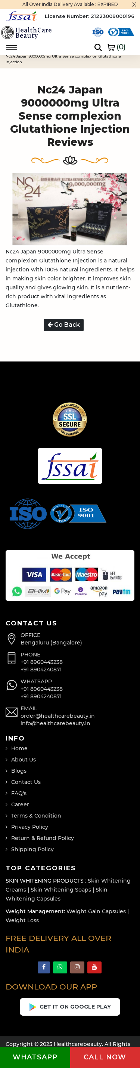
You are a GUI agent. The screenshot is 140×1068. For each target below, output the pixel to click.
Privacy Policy (29, 827)
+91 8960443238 (42, 662)
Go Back (63, 324)
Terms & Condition (36, 815)
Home (19, 748)
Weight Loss (22, 920)
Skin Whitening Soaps (61, 889)
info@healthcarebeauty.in (55, 723)
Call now (105, 1057)
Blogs (19, 770)
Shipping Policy (32, 849)
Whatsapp (35, 1057)
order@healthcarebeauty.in (58, 715)
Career (20, 804)
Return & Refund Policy (42, 838)
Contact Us (26, 782)
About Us (23, 759)
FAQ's (19, 793)
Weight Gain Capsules (96, 911)
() (116, 46)
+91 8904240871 (41, 669)
